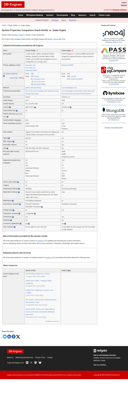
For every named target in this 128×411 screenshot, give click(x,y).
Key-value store (30, 68)
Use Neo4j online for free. (113, 42)
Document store (30, 65)
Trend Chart (14, 78)
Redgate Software (120, 10)
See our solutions (100, 365)
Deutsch (124, 5)
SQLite (56, 39)
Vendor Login (104, 15)
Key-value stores (39, 81)
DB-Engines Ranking (34, 15)
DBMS (4, 25)
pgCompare (106, 75)
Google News (55, 321)
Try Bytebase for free (114, 102)
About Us (10, 357)
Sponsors (82, 15)
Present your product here (114, 127)
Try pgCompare (114, 84)
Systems (49, 15)
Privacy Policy (40, 357)
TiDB (63, 39)
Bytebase (55, 20)
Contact (50, 357)
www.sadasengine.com (69, 87)
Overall (36, 76)
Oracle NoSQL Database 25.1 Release (37, 274)
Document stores (39, 79)
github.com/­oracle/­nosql (33, 87)
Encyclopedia (62, 15)
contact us (41, 241)
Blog (73, 15)
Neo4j (64, 20)
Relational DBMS (31, 70)
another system (17, 35)
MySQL (50, 39)
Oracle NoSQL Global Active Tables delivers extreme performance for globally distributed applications (40, 311)
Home (20, 15)
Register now (113, 60)
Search (92, 15)
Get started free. (113, 120)
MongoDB (72, 20)
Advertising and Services (24, 357)
